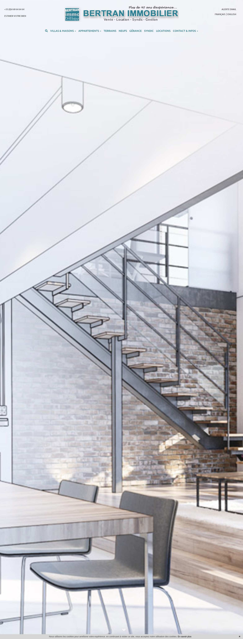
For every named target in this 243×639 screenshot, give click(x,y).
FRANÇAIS (220, 14)
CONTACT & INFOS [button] (185, 30)
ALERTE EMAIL (229, 9)
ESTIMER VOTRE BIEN (15, 16)
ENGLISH (231, 14)
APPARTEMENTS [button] (89, 30)
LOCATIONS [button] (163, 30)
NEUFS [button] (123, 30)
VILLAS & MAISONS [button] (63, 30)
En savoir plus (184, 636)
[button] (46, 31)
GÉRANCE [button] (135, 30)
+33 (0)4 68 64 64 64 (14, 9)
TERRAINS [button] (110, 30)
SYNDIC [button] (149, 30)
